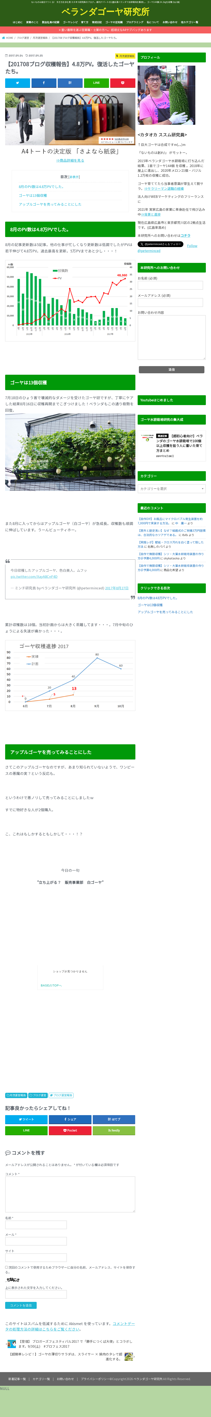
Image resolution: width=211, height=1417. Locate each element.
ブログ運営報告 (62, 1095)
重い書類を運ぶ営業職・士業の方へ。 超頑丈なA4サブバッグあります (106, 30)
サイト (9, 1251)
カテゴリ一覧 (41, 1379)
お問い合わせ (170, 22)
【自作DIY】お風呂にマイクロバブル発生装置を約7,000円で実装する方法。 (170, 521)
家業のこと (32, 22)
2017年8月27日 (117, 587)
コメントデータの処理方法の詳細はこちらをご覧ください (70, 1326)
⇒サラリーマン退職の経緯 (164, 188)
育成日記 (97, 22)
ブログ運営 (39, 1095)
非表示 (74, 177)
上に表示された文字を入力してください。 (34, 1287)
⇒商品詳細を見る (70, 160)
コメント (12, 1174)
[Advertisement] (70, 1037)
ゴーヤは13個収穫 (33, 195)
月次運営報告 (18, 1095)
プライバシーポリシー (95, 1379)
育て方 (84, 22)
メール (10, 1234)
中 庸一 (181, 523)
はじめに (18, 22)
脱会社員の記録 (50, 22)
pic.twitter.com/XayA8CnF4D (34, 576)
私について (153, 22)
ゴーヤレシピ (70, 22)
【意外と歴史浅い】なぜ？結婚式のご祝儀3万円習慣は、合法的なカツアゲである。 (172, 532)
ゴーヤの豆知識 (114, 22)
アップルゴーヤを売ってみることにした (50, 204)
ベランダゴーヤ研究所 (105, 11)
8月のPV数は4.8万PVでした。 (42, 186)
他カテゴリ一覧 (189, 22)
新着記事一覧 (17, 1379)
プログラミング (134, 22)
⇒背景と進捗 (151, 214)
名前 (9, 1218)
